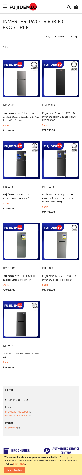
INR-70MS (8, 105)
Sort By (46, 36)
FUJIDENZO (12, 427)
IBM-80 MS (48, 105)
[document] (41, 464)
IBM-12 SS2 (9, 268)
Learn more (19, 463)
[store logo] (24, 6)
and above (18, 415)
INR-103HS (48, 186)
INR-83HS (8, 186)
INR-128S (47, 268)
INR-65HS (8, 346)
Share (6, 125)
